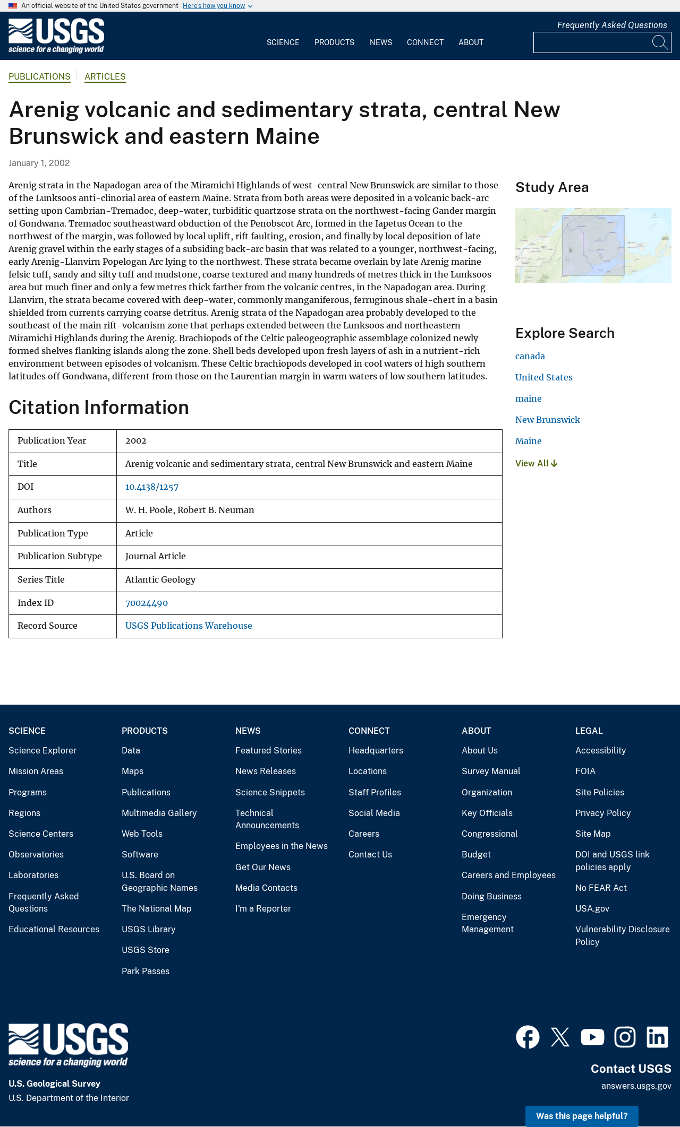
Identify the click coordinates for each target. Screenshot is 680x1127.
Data (131, 750)
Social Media (374, 813)
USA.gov (592, 909)
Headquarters (375, 750)
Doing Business (492, 896)
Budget (476, 854)
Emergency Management (488, 923)
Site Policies (599, 792)
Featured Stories (268, 750)
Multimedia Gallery (159, 813)
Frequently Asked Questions (612, 25)
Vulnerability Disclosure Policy (622, 935)
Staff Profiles (374, 792)
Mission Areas (35, 771)
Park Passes (145, 971)
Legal (589, 731)
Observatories (36, 854)
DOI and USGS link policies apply (612, 860)
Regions (24, 813)
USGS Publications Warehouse (188, 626)
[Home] (56, 51)
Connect (425, 42)
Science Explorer (42, 750)
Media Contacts (266, 888)
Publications (39, 77)
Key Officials (487, 813)
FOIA (585, 771)
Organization (487, 792)
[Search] (661, 42)
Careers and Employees (509, 875)
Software (140, 854)
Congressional (490, 834)
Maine (528, 441)
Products (334, 42)
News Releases (265, 771)
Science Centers (40, 834)
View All (536, 463)
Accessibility (600, 750)
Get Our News (263, 867)
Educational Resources (53, 929)
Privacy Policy (603, 813)
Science (283, 42)
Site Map (593, 834)
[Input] (602, 42)
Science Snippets (270, 792)
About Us (480, 750)
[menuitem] (283, 36)
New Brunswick (547, 419)
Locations (367, 771)
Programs (27, 792)
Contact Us (370, 854)
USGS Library (149, 929)
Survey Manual (491, 771)
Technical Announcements (267, 819)
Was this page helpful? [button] (582, 1116)
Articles (105, 77)
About (470, 42)
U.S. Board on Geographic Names (160, 881)
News (381, 42)
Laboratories (33, 875)
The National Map (157, 909)
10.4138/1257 (151, 487)
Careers (363, 834)
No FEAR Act (601, 888)
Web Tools (142, 834)
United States (544, 377)
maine (528, 398)
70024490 (146, 603)
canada (530, 356)
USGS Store (145, 950)
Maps (132, 771)
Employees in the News (281, 846)
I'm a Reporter (263, 909)
